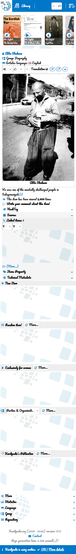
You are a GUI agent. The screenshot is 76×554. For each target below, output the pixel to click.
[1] (21, 194)
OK (41, 549)
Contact (35, 536)
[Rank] (18, 68)
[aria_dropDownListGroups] (22, 410)
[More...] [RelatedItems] (12, 266)
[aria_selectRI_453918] (7, 226)
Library (25, 6)
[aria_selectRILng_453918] (17, 226)
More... (31, 324)
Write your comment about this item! (26, 203)
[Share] (7, 68)
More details (56, 549)
